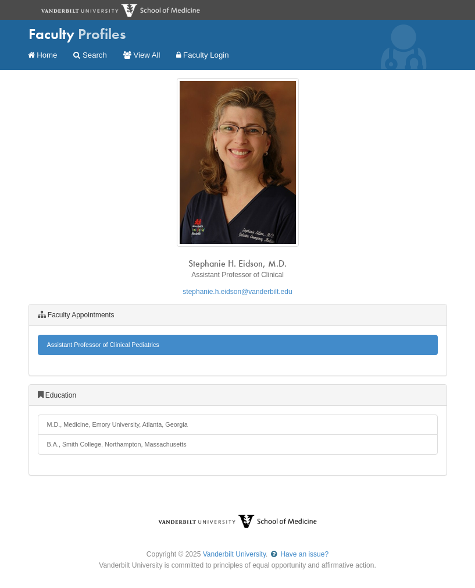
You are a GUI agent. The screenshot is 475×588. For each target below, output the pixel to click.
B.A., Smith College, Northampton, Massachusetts (117, 444)
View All (141, 55)
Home (43, 55)
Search (89, 55)
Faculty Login (202, 55)
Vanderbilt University (234, 554)
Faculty (77, 34)
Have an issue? (299, 554)
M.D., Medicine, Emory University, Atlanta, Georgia (117, 424)
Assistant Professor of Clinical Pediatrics (103, 344)
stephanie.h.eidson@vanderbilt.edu (237, 292)
